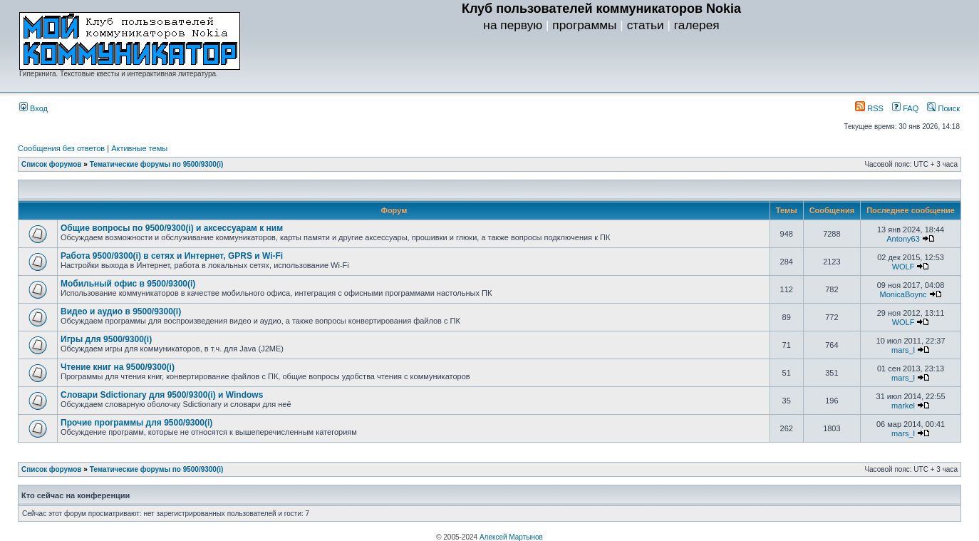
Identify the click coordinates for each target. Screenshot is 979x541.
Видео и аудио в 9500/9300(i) (121, 311)
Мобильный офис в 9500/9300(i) (128, 284)
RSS (869, 108)
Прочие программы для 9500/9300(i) (136, 423)
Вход (33, 108)
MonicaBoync (903, 294)
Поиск (943, 108)
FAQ (905, 108)
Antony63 (902, 239)
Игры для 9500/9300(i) (106, 339)
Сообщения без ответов (61, 148)
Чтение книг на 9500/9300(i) (118, 367)
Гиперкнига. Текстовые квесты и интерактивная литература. (118, 74)
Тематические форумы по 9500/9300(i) (157, 164)
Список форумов (51, 164)
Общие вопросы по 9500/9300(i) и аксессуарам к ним (172, 228)
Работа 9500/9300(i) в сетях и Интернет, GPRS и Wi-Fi (172, 256)
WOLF (903, 266)
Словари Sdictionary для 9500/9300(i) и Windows (162, 395)
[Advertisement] (601, 64)
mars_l (903, 350)
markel (903, 405)
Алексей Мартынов (511, 537)
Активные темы (139, 148)
